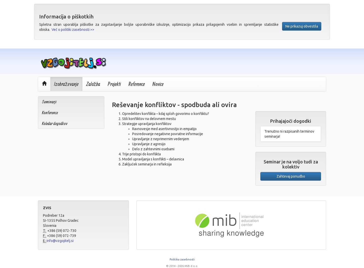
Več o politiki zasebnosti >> (73, 30)
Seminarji (49, 101)
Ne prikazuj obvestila (301, 26)
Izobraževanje (66, 84)
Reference (136, 84)
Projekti (114, 84)
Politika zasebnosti (182, 259)
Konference (50, 112)
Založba (93, 84)
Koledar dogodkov (54, 123)
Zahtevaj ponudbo (291, 176)
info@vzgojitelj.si (60, 241)
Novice (158, 84)
